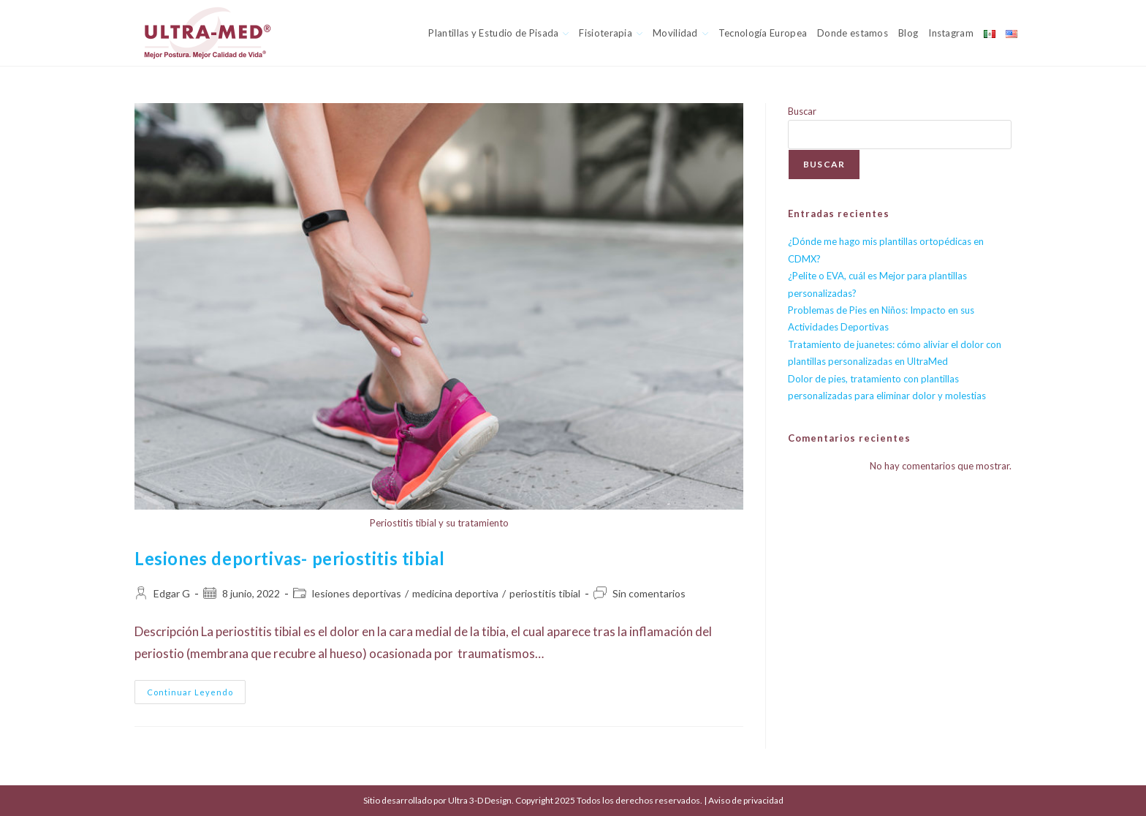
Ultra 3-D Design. (481, 800)
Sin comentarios (649, 593)
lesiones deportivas (356, 593)
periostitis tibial (544, 593)
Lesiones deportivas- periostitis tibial (289, 558)
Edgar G (171, 593)
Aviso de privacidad (745, 800)
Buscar (802, 111)
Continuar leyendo (196, 695)
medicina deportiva (455, 593)
